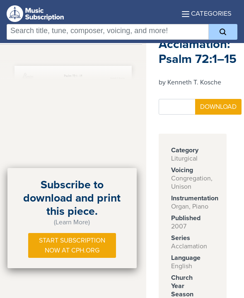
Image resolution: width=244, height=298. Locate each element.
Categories (207, 14)
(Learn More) (72, 222)
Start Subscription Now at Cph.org (72, 245)
